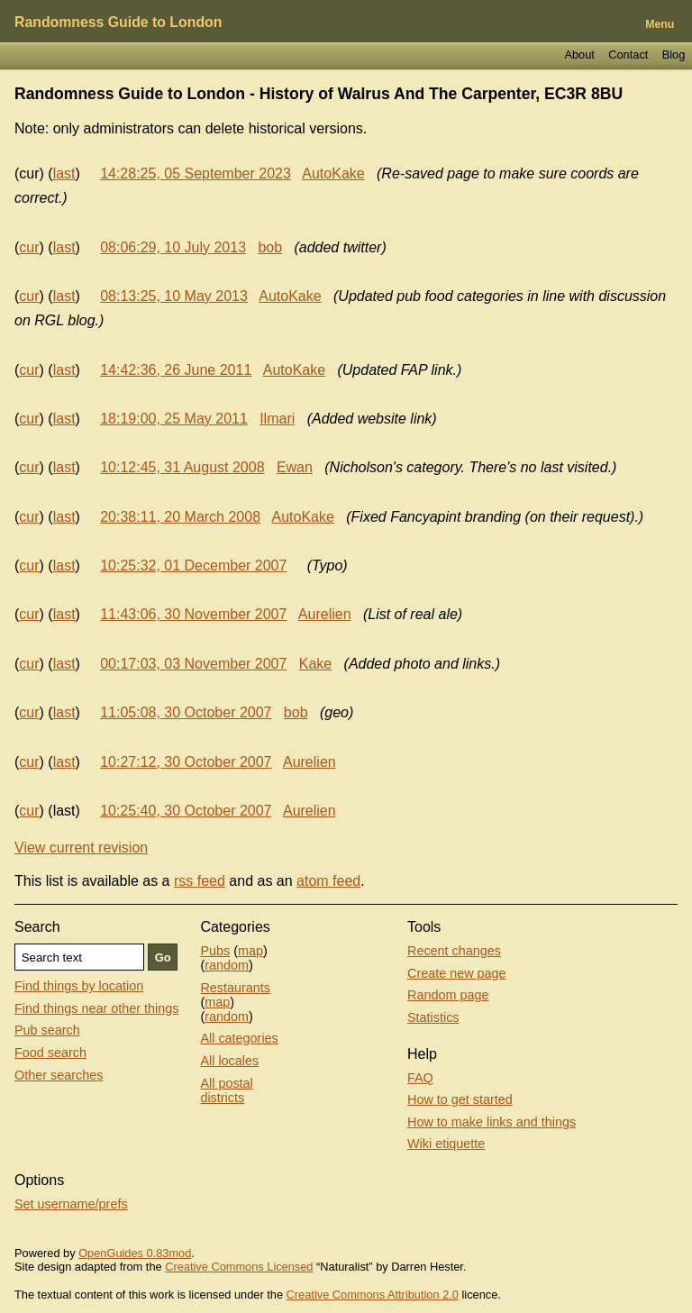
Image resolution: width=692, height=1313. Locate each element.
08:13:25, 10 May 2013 (174, 296)
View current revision (81, 847)
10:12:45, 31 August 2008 (182, 467)
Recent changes (454, 951)
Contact (628, 54)
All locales (229, 1060)
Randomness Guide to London (118, 22)
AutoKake (333, 173)
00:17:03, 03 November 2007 (193, 663)
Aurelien (324, 614)
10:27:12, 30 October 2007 (185, 762)
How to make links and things (491, 1122)
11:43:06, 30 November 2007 (193, 614)
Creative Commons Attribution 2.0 (373, 1294)
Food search (50, 1052)
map (250, 951)
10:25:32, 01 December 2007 (193, 565)
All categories (239, 1038)
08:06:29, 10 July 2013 (173, 247)
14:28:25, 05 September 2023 (195, 173)
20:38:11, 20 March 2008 (180, 516)
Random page (447, 995)
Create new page (456, 973)
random (227, 965)
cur (29, 247)
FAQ (420, 1078)
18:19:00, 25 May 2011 (174, 418)
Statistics (433, 1017)
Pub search (47, 1030)
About (579, 54)
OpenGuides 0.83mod (134, 1253)
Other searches (58, 1075)
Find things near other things (96, 1008)
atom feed (328, 881)
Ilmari (277, 418)
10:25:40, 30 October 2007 (185, 810)
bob (270, 247)
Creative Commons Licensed (239, 1266)
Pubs (215, 951)
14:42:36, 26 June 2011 (175, 370)
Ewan (295, 467)
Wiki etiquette (446, 1143)
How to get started (460, 1099)
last (64, 173)
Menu (659, 24)
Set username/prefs (71, 1204)
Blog (674, 54)
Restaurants (235, 987)
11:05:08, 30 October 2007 (185, 712)
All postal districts (226, 1090)
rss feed (199, 881)
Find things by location (78, 986)
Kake (315, 663)
